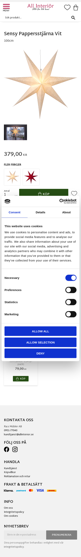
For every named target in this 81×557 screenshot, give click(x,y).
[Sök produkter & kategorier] (39, 18)
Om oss (8, 508)
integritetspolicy (14, 547)
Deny (40, 353)
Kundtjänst (10, 468)
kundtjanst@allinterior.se (19, 434)
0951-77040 (10, 430)
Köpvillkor (10, 472)
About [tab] (66, 212)
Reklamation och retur (17, 476)
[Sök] (73, 18)
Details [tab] (40, 212)
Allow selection (40, 342)
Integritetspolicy (14, 512)
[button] (7, 7)
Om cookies (11, 516)
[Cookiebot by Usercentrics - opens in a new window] (59, 201)
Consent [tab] (14, 212)
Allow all (40, 331)
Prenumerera (61, 535)
